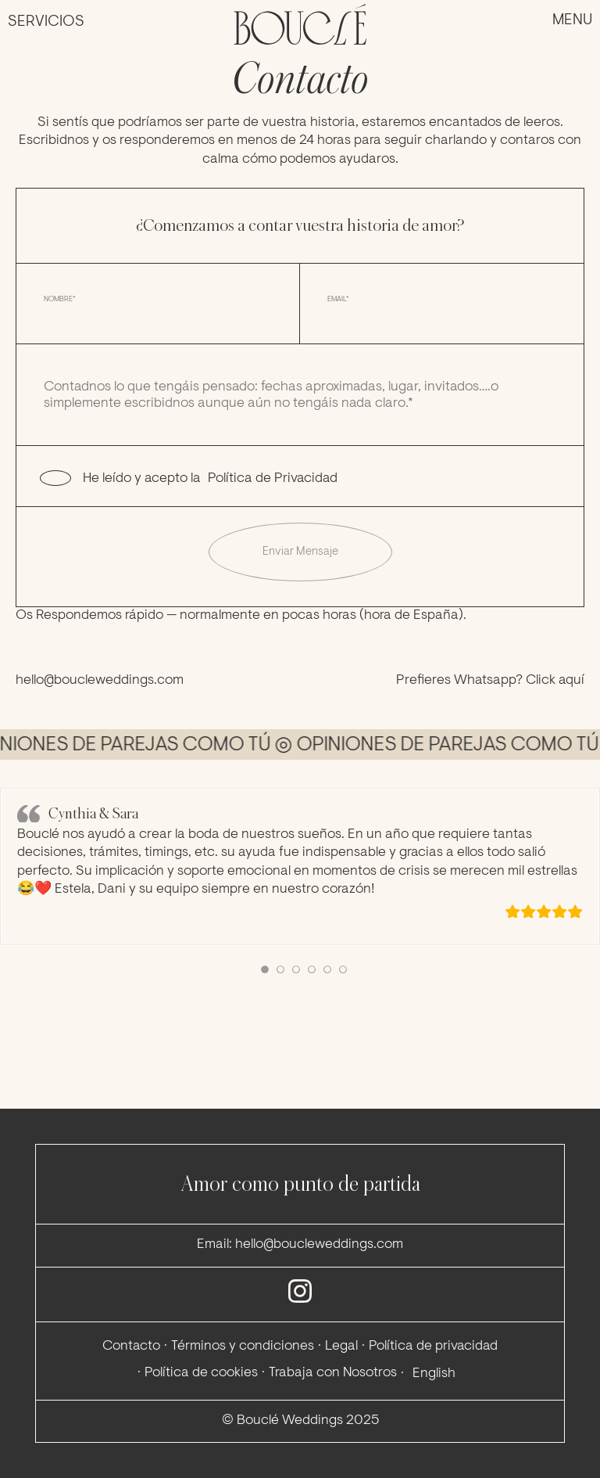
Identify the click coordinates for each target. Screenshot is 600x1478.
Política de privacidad (433, 1347)
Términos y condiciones (242, 1347)
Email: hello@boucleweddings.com (300, 1245)
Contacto (131, 1347)
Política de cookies (201, 1373)
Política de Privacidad (273, 479)
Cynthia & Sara (93, 813)
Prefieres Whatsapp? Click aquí (490, 681)
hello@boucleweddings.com (100, 681)
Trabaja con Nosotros (333, 1373)
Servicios (46, 22)
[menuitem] (431, 1374)
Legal (341, 1347)
